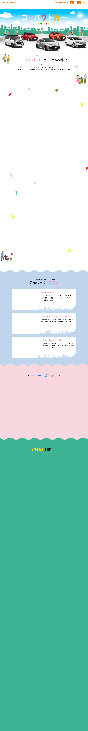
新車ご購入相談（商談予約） (12, 700)
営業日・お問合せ (56, 723)
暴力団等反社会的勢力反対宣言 (65, 704)
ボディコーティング (62, 682)
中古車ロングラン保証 (37, 684)
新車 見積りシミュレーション (12, 698)
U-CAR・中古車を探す (10, 707)
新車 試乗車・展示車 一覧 (11, 696)
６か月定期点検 (35, 708)
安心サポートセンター (11, 702)
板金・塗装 (34, 712)
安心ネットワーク (10, 703)
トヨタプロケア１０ (36, 710)
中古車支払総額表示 (10, 711)
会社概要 (36, 723)
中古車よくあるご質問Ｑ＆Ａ (38, 691)
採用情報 (48, 723)
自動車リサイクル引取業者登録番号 (66, 708)
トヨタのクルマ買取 (36, 693)
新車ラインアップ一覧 (11, 694)
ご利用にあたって (62, 697)
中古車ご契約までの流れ (37, 688)
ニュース (8, 682)
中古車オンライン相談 (37, 682)
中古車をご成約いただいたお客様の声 (40, 690)
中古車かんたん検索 (10, 709)
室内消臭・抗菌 (61, 686)
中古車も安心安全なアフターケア (39, 686)
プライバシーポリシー (63, 699)
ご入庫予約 (34, 699)
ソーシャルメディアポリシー (64, 701)
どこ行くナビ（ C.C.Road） (12, 685)
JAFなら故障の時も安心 (63, 691)
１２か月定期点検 (36, 706)
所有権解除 (42, 723)
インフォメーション (62, 695)
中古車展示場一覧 (10, 713)
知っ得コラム (9, 687)
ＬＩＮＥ (8, 688)
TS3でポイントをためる (63, 690)
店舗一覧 (30, 723)
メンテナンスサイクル (37, 701)
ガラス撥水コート (62, 684)
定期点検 (34, 704)
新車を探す (8, 692)
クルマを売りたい (62, 688)
